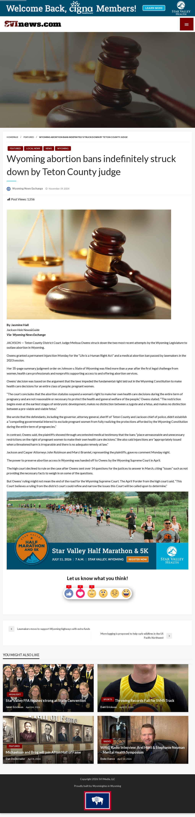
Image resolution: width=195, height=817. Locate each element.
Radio (107, 741)
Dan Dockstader (16, 758)
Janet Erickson (15, 707)
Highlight (15, 694)
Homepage (12, 137)
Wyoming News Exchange (28, 188)
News (49, 148)
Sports (108, 699)
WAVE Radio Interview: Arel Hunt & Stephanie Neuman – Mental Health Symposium (142, 749)
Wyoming (63, 148)
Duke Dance (107, 758)
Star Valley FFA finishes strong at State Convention (46, 700)
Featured (29, 137)
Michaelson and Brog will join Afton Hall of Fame (43, 752)
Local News (33, 148)
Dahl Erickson (108, 707)
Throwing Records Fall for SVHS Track (144, 700)
